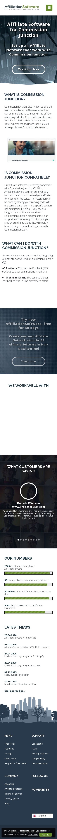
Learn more (33, 834)
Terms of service (13, 793)
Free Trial (10, 743)
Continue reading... (14, 690)
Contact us (37, 743)
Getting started (40, 753)
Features (9, 748)
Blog (7, 803)
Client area (10, 758)
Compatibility (38, 758)
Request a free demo (16, 763)
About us (9, 783)
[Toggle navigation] (49, 8)
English (42, 815)
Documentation (40, 763)
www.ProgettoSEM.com (28, 507)
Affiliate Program (13, 788)
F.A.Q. (34, 748)
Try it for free (28, 69)
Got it (45, 834)
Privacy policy (12, 798)
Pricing (8, 753)
